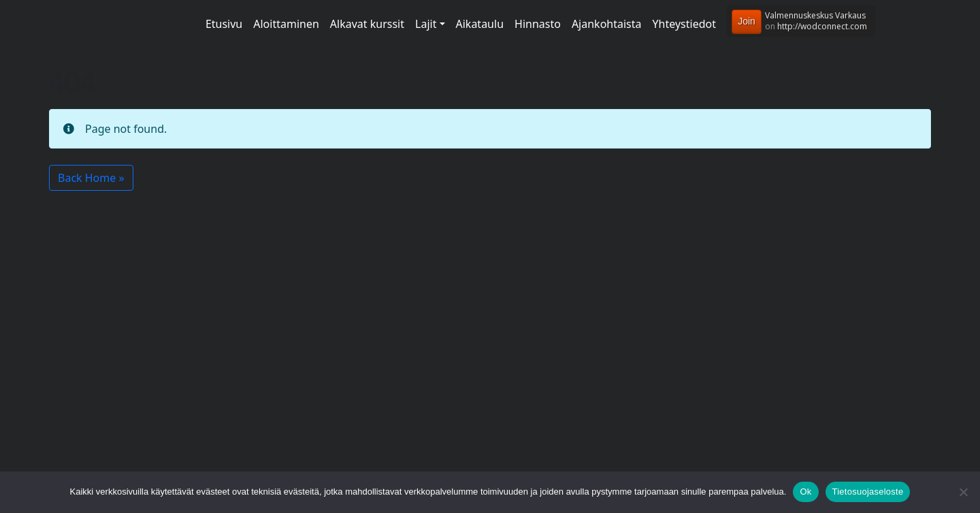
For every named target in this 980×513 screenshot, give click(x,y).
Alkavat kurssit (367, 23)
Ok (805, 491)
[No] (963, 492)
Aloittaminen (286, 23)
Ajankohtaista (607, 23)
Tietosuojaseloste (868, 491)
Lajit (425, 23)
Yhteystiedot (684, 23)
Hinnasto (537, 23)
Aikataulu (480, 23)
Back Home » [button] (91, 177)
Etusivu (224, 23)
